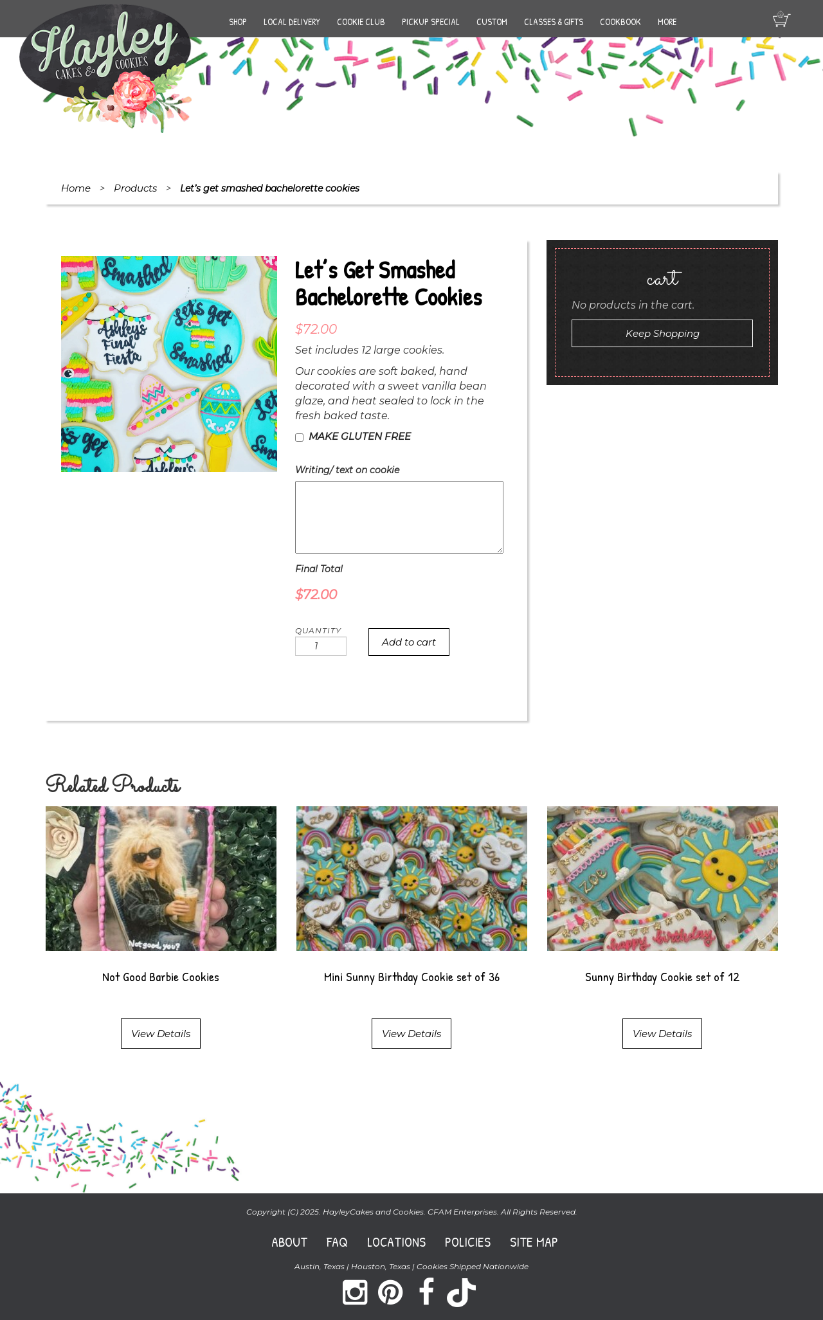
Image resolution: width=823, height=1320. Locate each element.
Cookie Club (361, 21)
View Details (160, 1033)
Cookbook (620, 21)
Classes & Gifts (553, 21)
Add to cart (409, 642)
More (667, 21)
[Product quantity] (321, 646)
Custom (491, 21)
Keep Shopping (663, 333)
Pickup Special (431, 21)
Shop (238, 21)
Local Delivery (292, 21)
